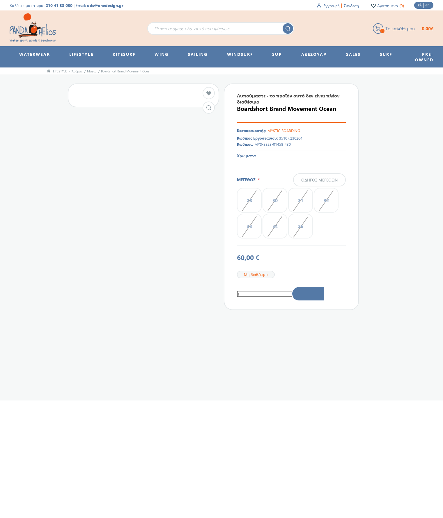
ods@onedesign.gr (105, 5)
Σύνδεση (351, 5)
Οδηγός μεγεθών (319, 180)
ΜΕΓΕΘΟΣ (247, 179)
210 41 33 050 (59, 5)
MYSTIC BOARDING (283, 130)
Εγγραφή (331, 5)
